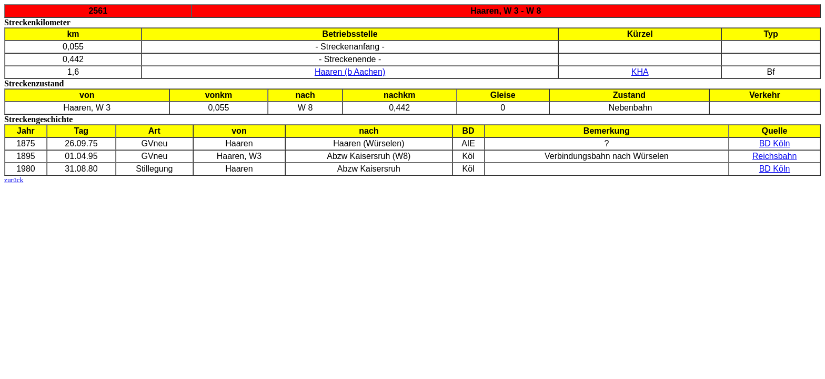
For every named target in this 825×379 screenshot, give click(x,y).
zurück (13, 180)
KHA (640, 71)
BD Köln (774, 143)
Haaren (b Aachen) (350, 71)
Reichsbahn (774, 156)
